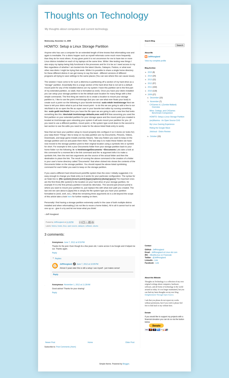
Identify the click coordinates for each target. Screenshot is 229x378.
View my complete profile (155, 61)
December (154, 98)
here (70, 196)
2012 (150, 83)
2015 (150, 72)
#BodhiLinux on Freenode (161, 255)
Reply (54, 253)
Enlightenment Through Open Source (159, 295)
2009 (150, 94)
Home (90, 342)
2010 (150, 91)
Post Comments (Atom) (66, 347)
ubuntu (95, 226)
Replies (58, 258)
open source (72, 226)
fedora (54, 226)
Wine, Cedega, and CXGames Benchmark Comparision (162, 112)
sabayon (81, 226)
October (153, 136)
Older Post (129, 342)
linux (65, 226)
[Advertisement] (157, 191)
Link (156, 260)
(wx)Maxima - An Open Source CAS (165, 120)
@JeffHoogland (159, 257)
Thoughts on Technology (96, 15)
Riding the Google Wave (160, 128)
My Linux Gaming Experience (162, 124)
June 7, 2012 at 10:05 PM (87, 264)
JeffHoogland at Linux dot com (164, 252)
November (154, 101)
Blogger (126, 364)
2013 (150, 79)
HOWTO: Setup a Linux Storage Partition (167, 117)
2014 (150, 76)
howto (59, 226)
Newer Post (50, 342)
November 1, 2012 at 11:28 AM (77, 285)
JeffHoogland (66, 264)
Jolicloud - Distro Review (160, 131)
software (89, 226)
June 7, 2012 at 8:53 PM (74, 242)
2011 (150, 87)
